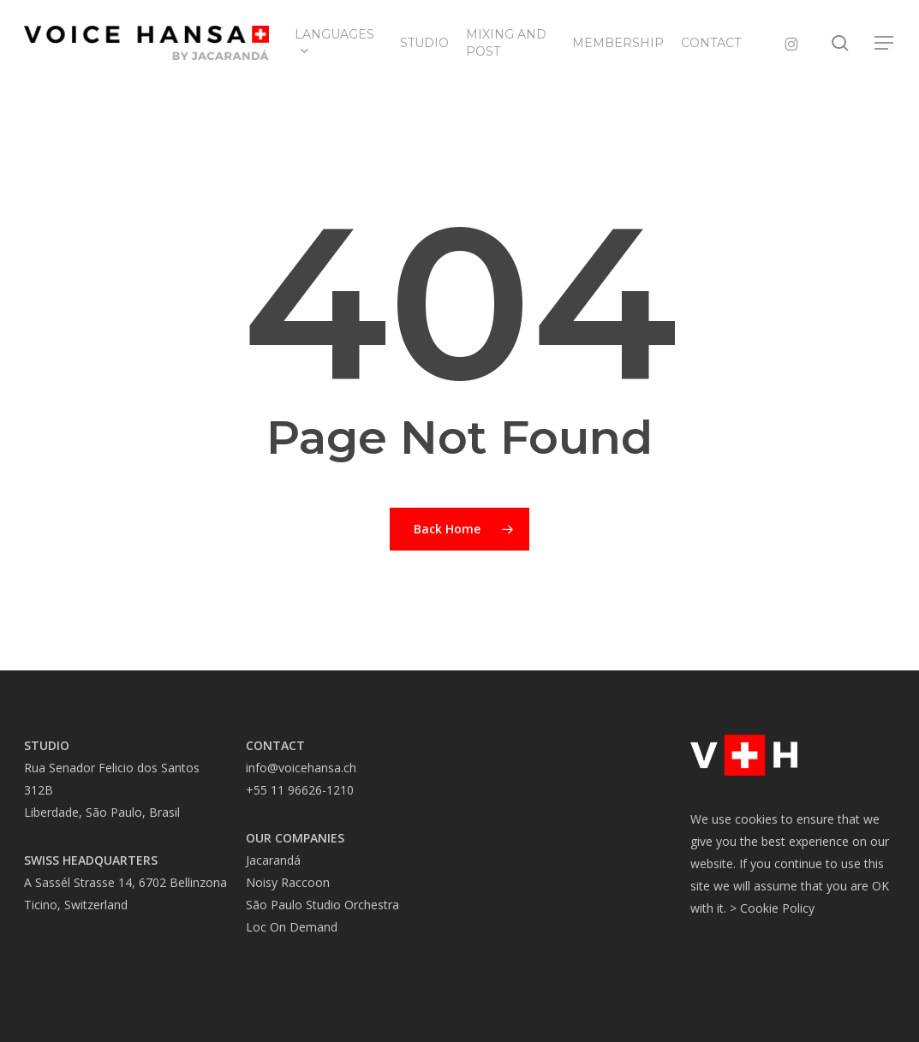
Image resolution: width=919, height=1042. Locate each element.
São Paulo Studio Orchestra (322, 904)
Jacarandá (273, 860)
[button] (884, 43)
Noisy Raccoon (288, 882)
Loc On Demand (291, 927)
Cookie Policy (777, 908)
